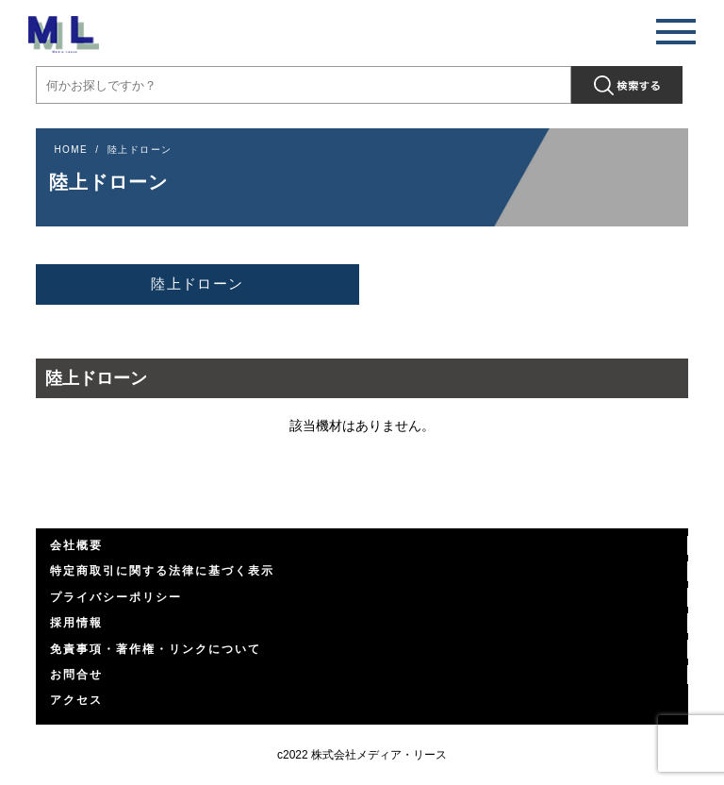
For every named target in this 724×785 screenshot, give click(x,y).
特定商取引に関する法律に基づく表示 (162, 570)
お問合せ (76, 674)
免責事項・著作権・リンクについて (155, 649)
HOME (71, 149)
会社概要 (76, 545)
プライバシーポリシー (116, 597)
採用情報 (76, 622)
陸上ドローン (197, 284)
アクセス (76, 700)
